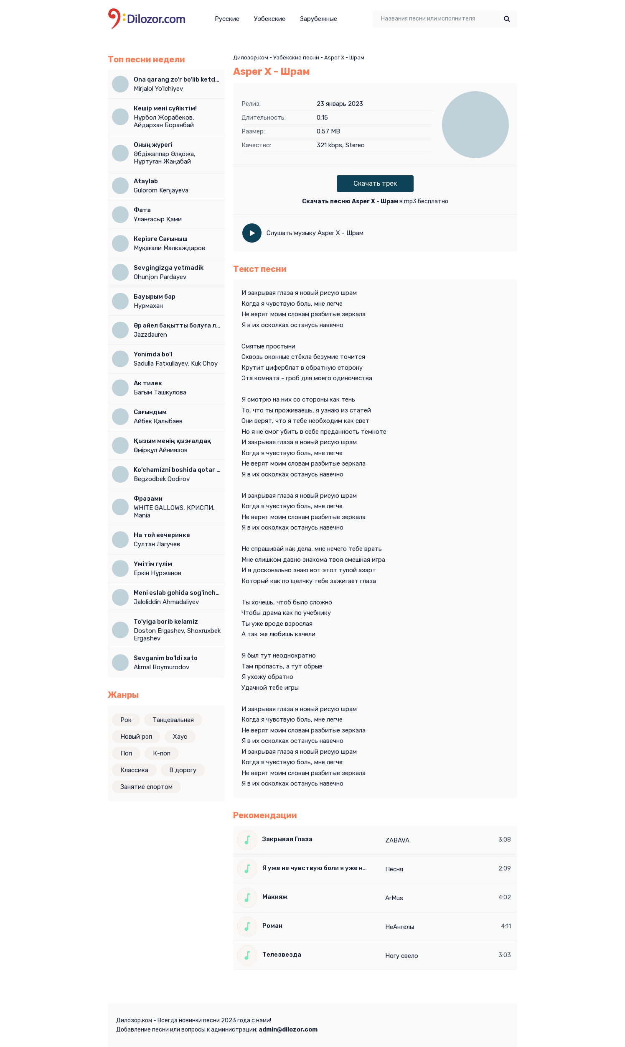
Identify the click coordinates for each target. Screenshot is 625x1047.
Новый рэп (136, 736)
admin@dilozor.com (288, 1029)
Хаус (180, 736)
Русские (227, 19)
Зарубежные (318, 19)
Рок (126, 720)
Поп (126, 753)
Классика (134, 770)
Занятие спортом (146, 787)
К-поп (161, 753)
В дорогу (182, 770)
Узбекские (269, 19)
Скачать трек (375, 183)
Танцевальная (173, 720)
